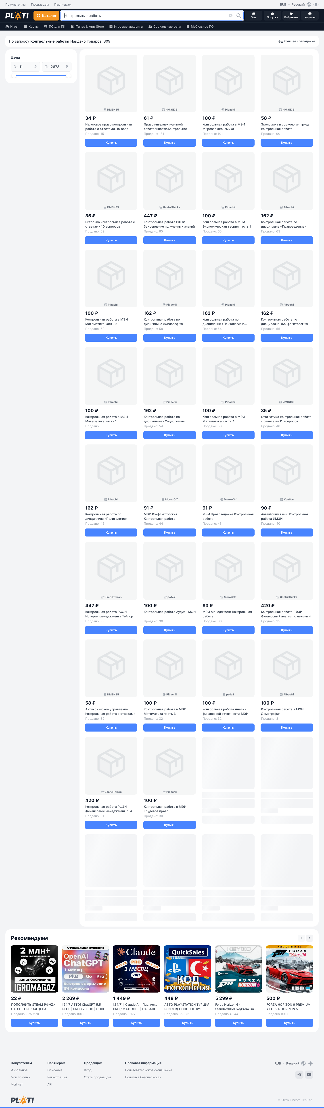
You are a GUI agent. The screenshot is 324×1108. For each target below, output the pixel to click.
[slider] (14, 75)
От (15, 66)
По (47, 66)
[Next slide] (309, 938)
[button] (238, 15)
